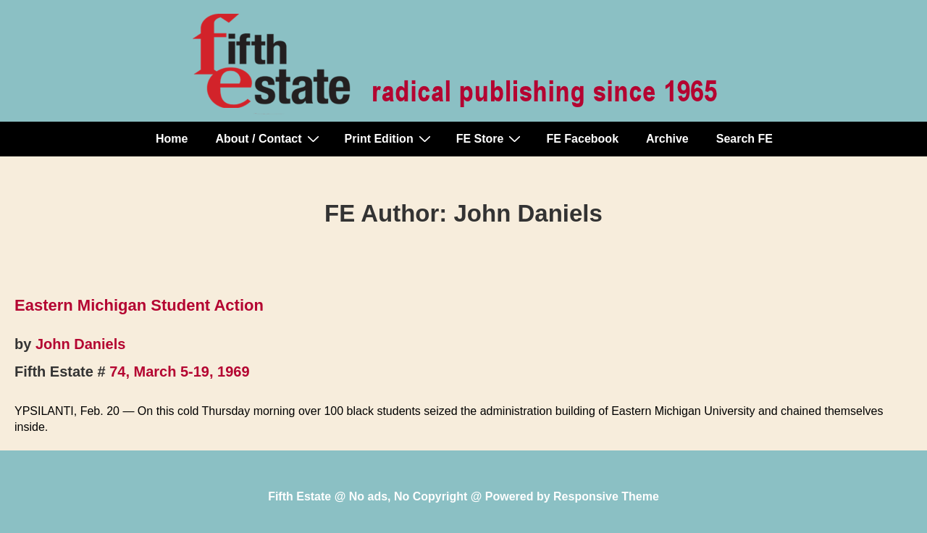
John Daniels (80, 344)
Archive (667, 139)
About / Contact (268, 138)
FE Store (490, 138)
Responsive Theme (606, 496)
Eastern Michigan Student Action (139, 305)
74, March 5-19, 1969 (179, 371)
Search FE (744, 139)
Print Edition (390, 138)
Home (172, 139)
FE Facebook (582, 139)
